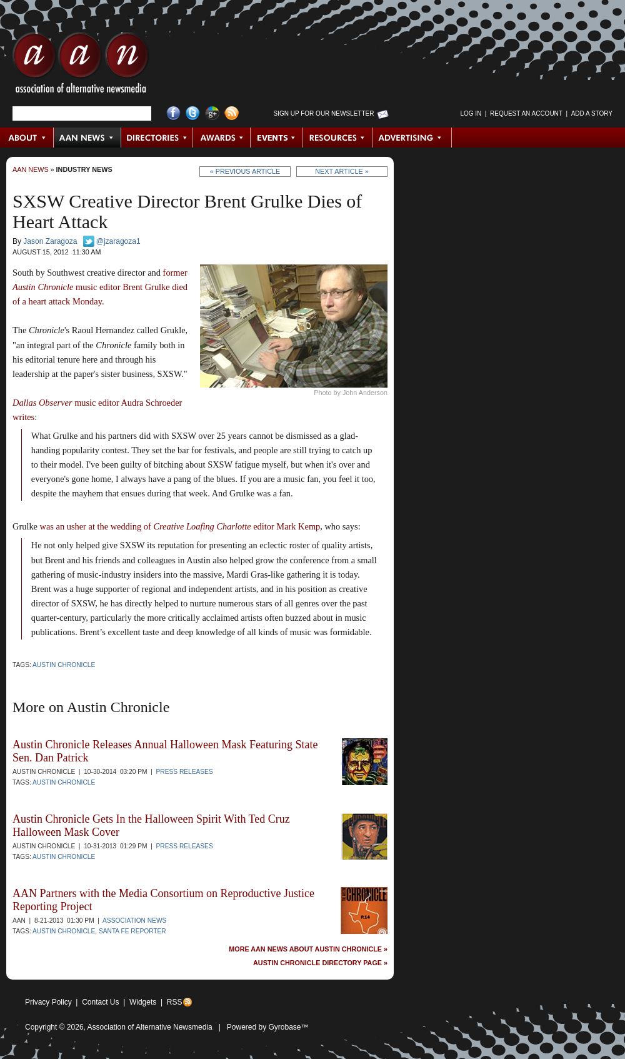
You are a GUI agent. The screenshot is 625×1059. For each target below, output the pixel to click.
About (27, 138)
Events (277, 138)
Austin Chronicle (63, 664)
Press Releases (184, 771)
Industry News (84, 169)
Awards (222, 138)
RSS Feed (231, 113)
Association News (134, 920)
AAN (80, 65)
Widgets (142, 1002)
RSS (174, 1002)
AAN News (87, 138)
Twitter (193, 113)
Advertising (411, 138)
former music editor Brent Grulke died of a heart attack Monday (100, 287)
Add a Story (591, 113)
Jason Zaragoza (50, 241)
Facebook (173, 113)
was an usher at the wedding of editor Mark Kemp (180, 526)
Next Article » (341, 171)
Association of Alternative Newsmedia (150, 1027)
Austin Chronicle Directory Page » (320, 963)
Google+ (212, 113)
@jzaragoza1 (118, 241)
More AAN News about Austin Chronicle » (308, 949)
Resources (337, 138)
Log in (470, 113)
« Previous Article (245, 171)
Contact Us (100, 1002)
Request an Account (526, 113)
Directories (157, 138)
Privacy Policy (48, 1002)
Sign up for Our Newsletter (324, 113)
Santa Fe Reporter (132, 931)
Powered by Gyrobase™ (268, 1027)
